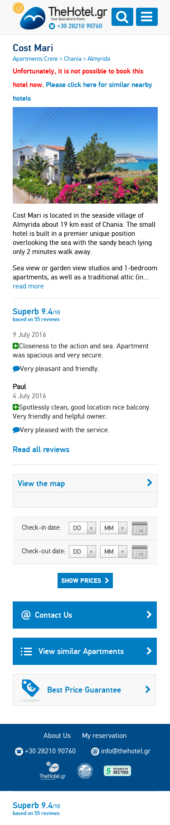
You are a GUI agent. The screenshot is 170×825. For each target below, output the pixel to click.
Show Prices (85, 580)
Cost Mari (33, 47)
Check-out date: (44, 551)
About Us (57, 735)
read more (28, 286)
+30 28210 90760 (79, 26)
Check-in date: (41, 527)
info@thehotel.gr (121, 751)
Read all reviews (41, 449)
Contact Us (86, 615)
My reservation (104, 735)
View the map (85, 483)
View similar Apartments (86, 651)
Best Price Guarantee (85, 689)
